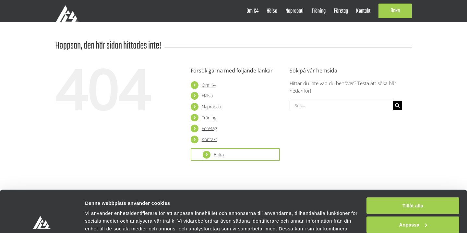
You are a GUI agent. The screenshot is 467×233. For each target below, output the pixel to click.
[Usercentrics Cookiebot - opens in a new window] (42, 220)
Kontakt (209, 139)
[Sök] (397, 105)
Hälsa (207, 96)
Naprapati (211, 107)
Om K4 (209, 85)
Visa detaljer (99, 220)
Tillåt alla (412, 164)
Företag (209, 128)
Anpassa (413, 182)
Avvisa (413, 202)
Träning (209, 118)
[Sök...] (341, 105)
